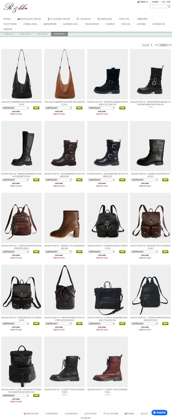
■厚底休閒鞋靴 (50, 24)
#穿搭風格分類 (158, 24)
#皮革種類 (141, 24)
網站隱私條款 (86, 418)
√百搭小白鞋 (123, 19)
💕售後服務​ (129, 414)
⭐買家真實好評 (51, 414)
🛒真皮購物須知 (71, 414)
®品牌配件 (110, 24)
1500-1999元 (25, 34)
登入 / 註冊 (166, 2)
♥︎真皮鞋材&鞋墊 (92, 24)
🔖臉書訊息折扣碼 (30, 414)
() (142, 2)
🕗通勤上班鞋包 (30, 24)
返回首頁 (144, 414)
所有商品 (7, 19)
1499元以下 (9, 34)
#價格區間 (7, 29)
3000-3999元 (59, 34)
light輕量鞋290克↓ (71, 24)
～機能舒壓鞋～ (142, 19)
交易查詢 (155, 2)
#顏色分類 (125, 24)
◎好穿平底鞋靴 (10, 24)
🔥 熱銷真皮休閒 (104, 19)
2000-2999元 (42, 34)
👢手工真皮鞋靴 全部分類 (58, 19)
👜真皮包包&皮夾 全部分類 (29, 19)
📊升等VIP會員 (90, 414)
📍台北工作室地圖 (110, 414)
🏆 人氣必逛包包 (83, 19)
